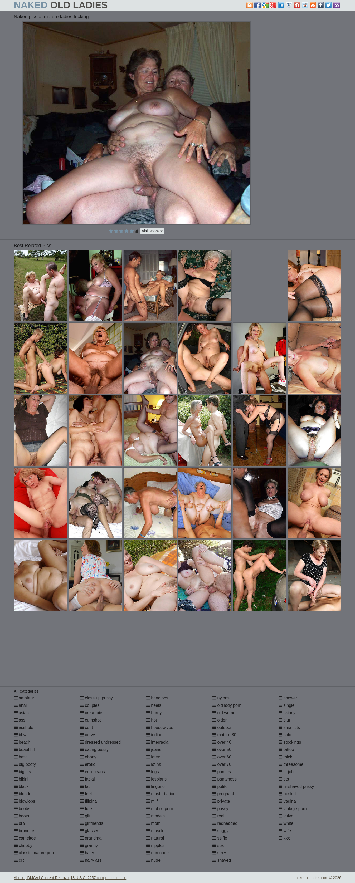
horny (154, 712)
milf (152, 801)
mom (153, 823)
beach (22, 742)
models (155, 816)
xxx (284, 838)
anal (20, 705)
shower (288, 698)
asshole (23, 727)
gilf (85, 816)
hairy (87, 853)
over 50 (221, 749)
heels (153, 705)
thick (285, 757)
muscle (155, 830)
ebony (88, 757)
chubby (23, 845)
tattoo (286, 749)
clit (19, 860)
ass (19, 720)
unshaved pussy (296, 786)
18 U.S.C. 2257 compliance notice (99, 878)
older (219, 720)
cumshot (90, 720)
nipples (155, 845)
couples (90, 705)
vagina (287, 801)
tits (284, 779)
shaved (221, 860)
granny (89, 845)
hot (151, 720)
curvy (87, 735)
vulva (286, 816)
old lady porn (226, 705)
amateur (24, 698)
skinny (287, 712)
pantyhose (224, 779)
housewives (159, 727)
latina (153, 764)
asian (21, 712)
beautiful (24, 749)
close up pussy (96, 698)
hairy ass (91, 860)
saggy (220, 830)
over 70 (221, 764)
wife (285, 830)
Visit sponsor (152, 231)
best (20, 757)
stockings (290, 742)
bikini (21, 779)
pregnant (223, 794)
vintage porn (293, 808)
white (286, 823)
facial (87, 779)
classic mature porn (34, 853)
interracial (157, 742)
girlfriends (91, 823)
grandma (91, 838)
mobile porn (159, 808)
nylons (221, 698)
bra (19, 823)
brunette (24, 830)
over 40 (221, 742)
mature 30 (224, 735)
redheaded (224, 823)
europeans (92, 771)
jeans (153, 749)
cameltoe (25, 838)
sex (218, 845)
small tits (289, 727)
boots (21, 816)
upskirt (287, 794)
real (218, 816)
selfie (219, 838)
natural (155, 838)
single (286, 705)
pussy (220, 808)
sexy (219, 853)
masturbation (161, 794)
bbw (20, 735)
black (21, 786)
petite (220, 786)
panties (221, 771)
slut (284, 720)
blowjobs (24, 801)
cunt (86, 727)
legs (152, 771)
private (221, 801)
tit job (286, 771)
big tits (22, 771)
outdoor (222, 727)
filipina (88, 801)
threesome (291, 764)
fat (85, 786)
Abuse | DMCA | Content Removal (42, 878)
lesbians (156, 779)
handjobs (157, 698)
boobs (22, 808)
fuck (86, 808)
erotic (87, 764)
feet (86, 794)
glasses (89, 830)
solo (285, 735)
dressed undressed (100, 742)
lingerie (155, 786)
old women (225, 712)
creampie (91, 712)
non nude (157, 853)
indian (154, 735)
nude (153, 860)
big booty (25, 764)
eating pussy (94, 749)
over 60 (221, 757)
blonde (23, 794)
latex (153, 757)
